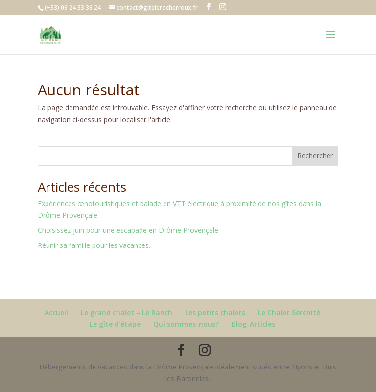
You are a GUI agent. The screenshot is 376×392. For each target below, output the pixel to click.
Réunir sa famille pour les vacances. (94, 245)
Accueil (56, 312)
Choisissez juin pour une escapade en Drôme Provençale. (129, 230)
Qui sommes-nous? (186, 324)
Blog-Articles (253, 324)
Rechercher (315, 155)
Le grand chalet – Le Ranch (126, 312)
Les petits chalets (215, 312)
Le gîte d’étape (115, 324)
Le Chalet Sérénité (289, 312)
